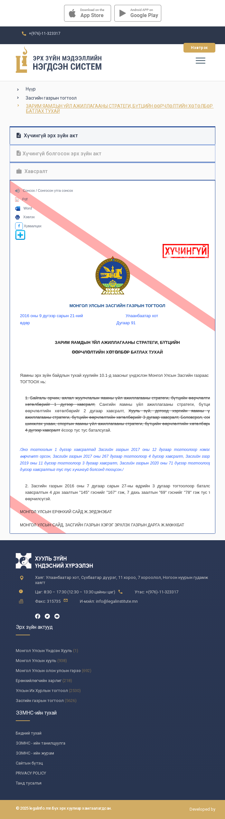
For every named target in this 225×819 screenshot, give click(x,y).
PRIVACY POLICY (31, 773)
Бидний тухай (29, 733)
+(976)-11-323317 (45, 33)
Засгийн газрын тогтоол (51, 98)
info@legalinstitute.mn (49, 61)
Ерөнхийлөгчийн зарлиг (38, 680)
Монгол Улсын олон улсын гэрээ (48, 670)
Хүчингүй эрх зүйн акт (47, 135)
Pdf (21, 199)
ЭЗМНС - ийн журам (35, 753)
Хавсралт (32, 171)
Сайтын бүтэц (29, 763)
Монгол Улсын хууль (36, 660)
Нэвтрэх (199, 47)
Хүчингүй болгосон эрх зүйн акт (58, 154)
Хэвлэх (25, 217)
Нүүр (31, 89)
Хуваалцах (28, 226)
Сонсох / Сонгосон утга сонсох (44, 190)
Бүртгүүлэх (161, 47)
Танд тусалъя (29, 783)
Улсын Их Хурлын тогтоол (42, 690)
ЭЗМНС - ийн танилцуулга (40, 743)
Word (23, 208)
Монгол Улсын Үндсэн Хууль (44, 650)
